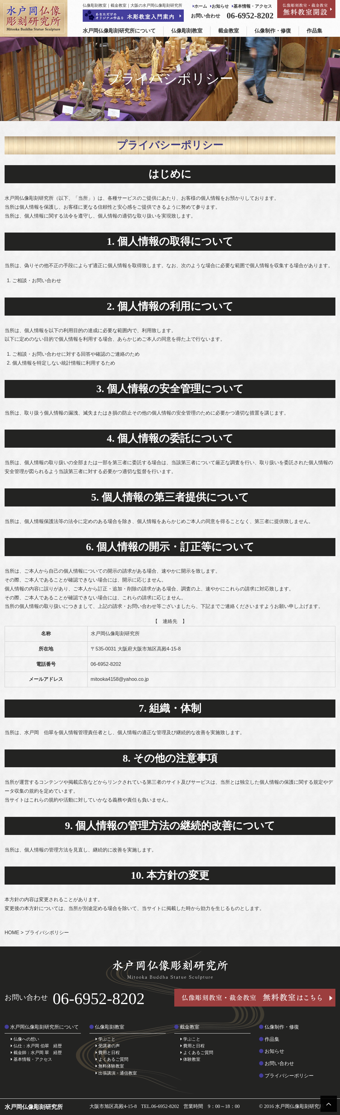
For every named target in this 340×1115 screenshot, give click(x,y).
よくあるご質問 (112, 1059)
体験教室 (190, 1059)
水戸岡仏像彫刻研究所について (119, 31)
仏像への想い (25, 1039)
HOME (12, 932)
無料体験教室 (110, 1066)
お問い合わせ (276, 1063)
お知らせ (219, 6)
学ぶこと (105, 1039)
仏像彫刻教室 (186, 31)
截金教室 (228, 31)
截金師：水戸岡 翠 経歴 (36, 1052)
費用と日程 (108, 1052)
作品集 (314, 31)
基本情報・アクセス (252, 6)
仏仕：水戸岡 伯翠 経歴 (36, 1045)
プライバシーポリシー (286, 1075)
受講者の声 (108, 1045)
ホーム (200, 6)
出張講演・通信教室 (116, 1073)
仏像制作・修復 (273, 31)
